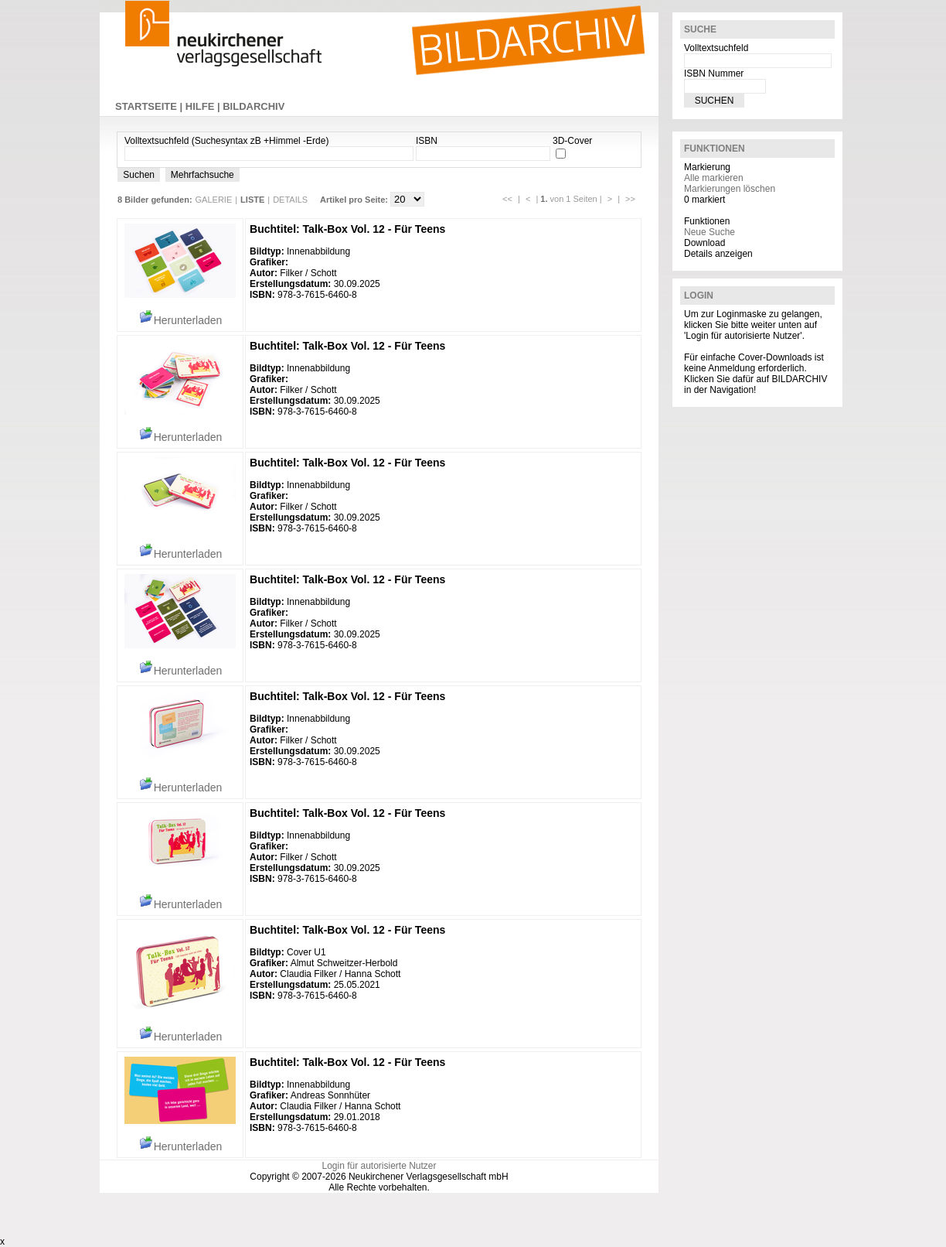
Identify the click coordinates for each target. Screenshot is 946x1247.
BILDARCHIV (253, 106)
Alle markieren (714, 178)
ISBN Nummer (714, 73)
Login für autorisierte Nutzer (379, 1165)
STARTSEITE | (150, 106)
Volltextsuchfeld (716, 48)
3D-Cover (572, 140)
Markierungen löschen (729, 188)
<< (507, 198)
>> (630, 198)
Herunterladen (180, 320)
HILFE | (204, 106)
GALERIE (214, 199)
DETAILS (290, 199)
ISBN (426, 140)
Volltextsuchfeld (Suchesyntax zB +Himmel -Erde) (226, 140)
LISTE (252, 199)
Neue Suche (709, 232)
